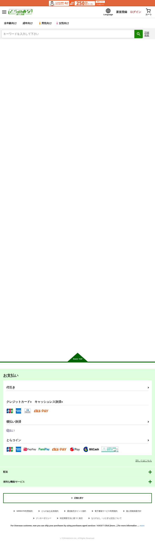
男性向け (45, 24)
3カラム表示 (135, 97)
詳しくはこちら (144, 461)
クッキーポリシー (43, 519)
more (142, 526)
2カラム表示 (142, 97)
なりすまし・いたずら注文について (106, 519)
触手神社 (7, 307)
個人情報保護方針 (133, 512)
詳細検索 (146, 34)
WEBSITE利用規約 (24, 512)
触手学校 (58, 187)
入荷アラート (12, 49)
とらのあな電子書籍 (12, 42)
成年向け (27, 24)
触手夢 (6, 187)
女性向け (63, 24)
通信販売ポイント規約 (76, 512)
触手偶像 (110, 187)
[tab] (27, 87)
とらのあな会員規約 (49, 512)
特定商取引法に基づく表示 (71, 519)
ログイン (134, 12)
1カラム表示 (149, 97)
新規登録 (119, 12)
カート (26, 222)
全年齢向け (10, 24)
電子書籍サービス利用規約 (106, 512)
